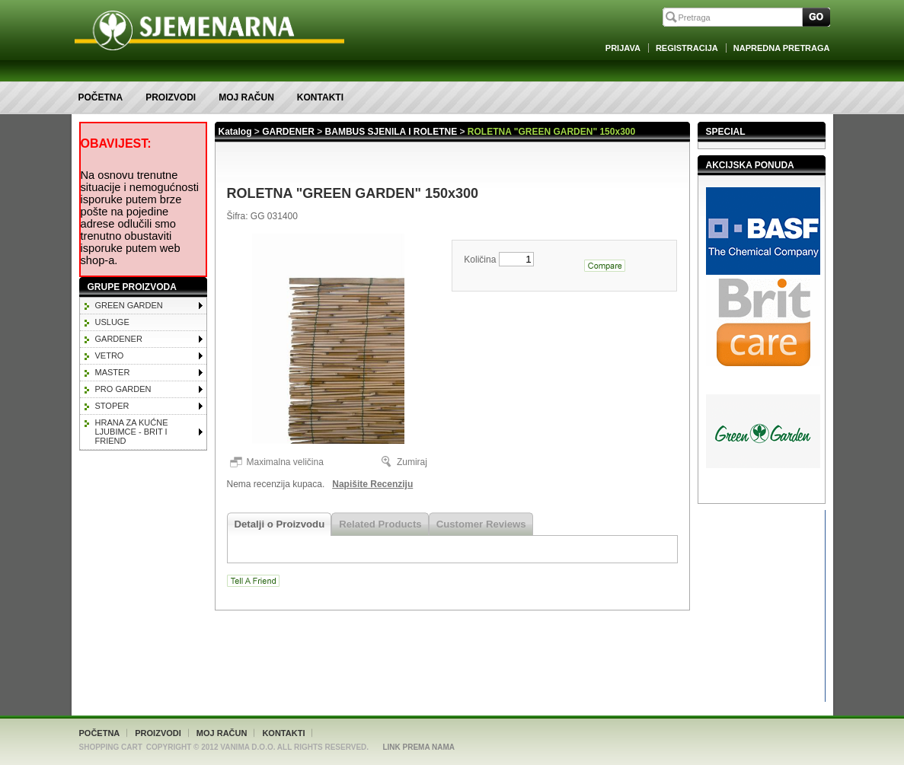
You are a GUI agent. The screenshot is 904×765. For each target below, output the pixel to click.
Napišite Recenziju (372, 484)
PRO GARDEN (123, 389)
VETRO (109, 355)
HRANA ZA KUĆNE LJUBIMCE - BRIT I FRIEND (131, 431)
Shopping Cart (110, 747)
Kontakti (320, 97)
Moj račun (246, 97)
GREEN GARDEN (129, 305)
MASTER (112, 372)
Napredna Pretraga (781, 48)
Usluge (112, 322)
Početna (100, 97)
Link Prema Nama (418, 747)
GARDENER (118, 338)
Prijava (622, 48)
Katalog (235, 131)
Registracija (687, 48)
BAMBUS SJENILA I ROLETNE (391, 131)
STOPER (112, 405)
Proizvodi (170, 97)
